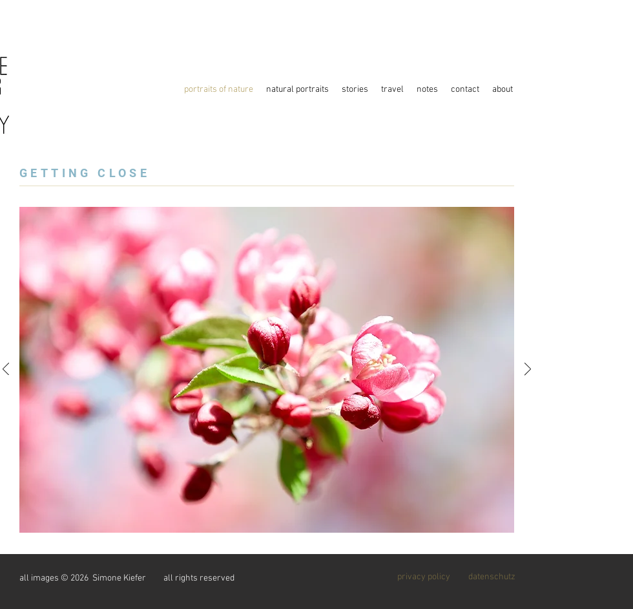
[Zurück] (6, 370)
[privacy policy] (423, 577)
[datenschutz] (491, 577)
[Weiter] (527, 370)
